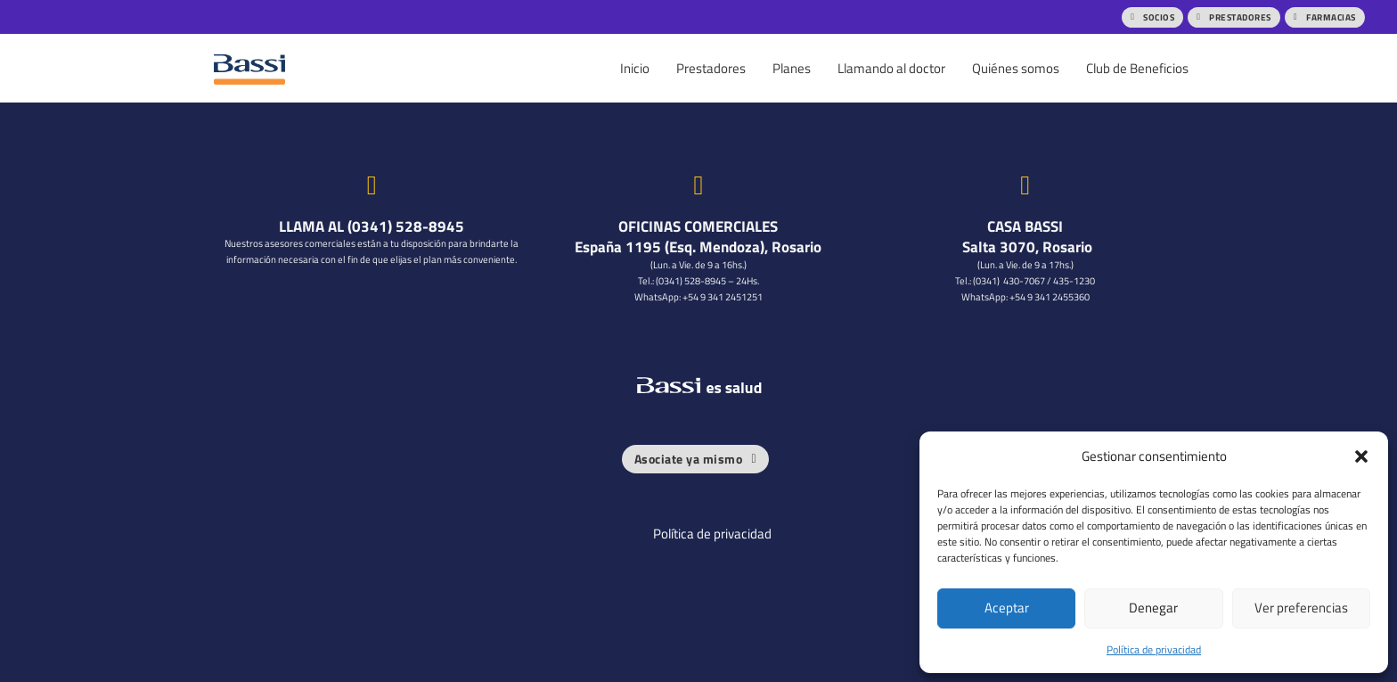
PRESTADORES (1234, 17)
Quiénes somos (1015, 68)
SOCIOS (1152, 17)
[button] (1361, 456)
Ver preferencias (1301, 607)
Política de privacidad (1154, 649)
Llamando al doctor (891, 68)
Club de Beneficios (1137, 68)
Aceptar (1006, 607)
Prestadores (711, 68)
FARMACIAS (1325, 17)
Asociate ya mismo (695, 458)
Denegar (1153, 607)
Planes (791, 68)
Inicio (634, 68)
